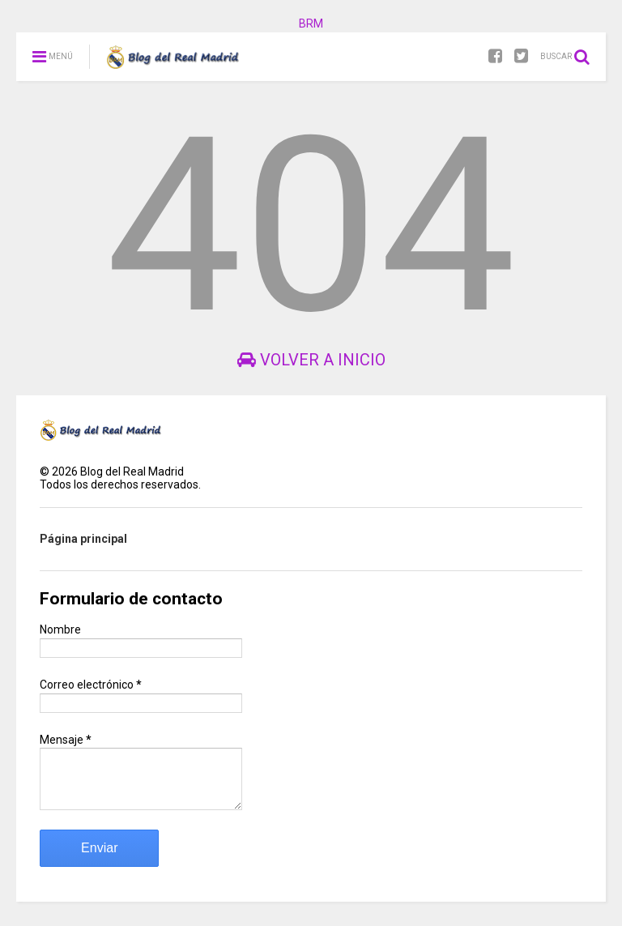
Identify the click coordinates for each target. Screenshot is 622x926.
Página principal (83, 538)
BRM (311, 23)
